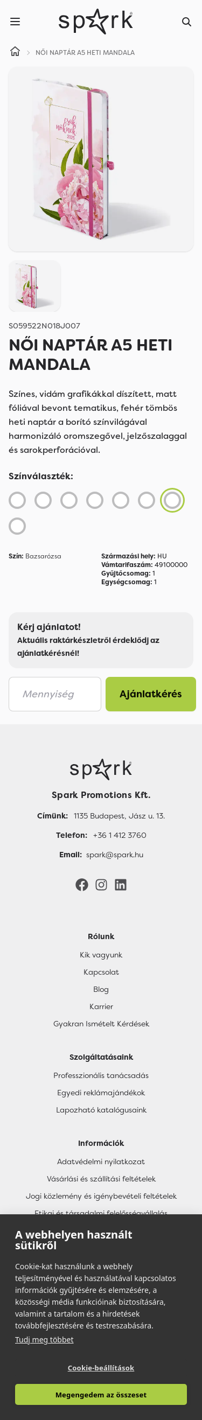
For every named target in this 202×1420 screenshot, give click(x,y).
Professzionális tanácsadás (101, 1075)
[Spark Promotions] (96, 21)
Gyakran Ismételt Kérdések (101, 1024)
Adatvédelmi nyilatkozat (101, 1161)
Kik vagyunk (101, 955)
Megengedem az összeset (101, 1395)
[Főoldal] (101, 769)
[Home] (15, 52)
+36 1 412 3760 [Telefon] (120, 835)
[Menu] (15, 21)
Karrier (101, 1006)
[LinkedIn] (120, 884)
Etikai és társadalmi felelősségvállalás (101, 1213)
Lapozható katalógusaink (101, 1110)
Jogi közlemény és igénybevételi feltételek (101, 1196)
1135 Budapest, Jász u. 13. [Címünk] (119, 816)
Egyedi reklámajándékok (101, 1092)
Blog (101, 989)
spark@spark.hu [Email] (114, 854)
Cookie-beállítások (101, 1368)
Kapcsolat (101, 972)
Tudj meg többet (44, 1339)
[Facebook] (81, 884)
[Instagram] (101, 884)
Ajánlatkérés (151, 694)
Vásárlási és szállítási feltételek (101, 1179)
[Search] (186, 21)
